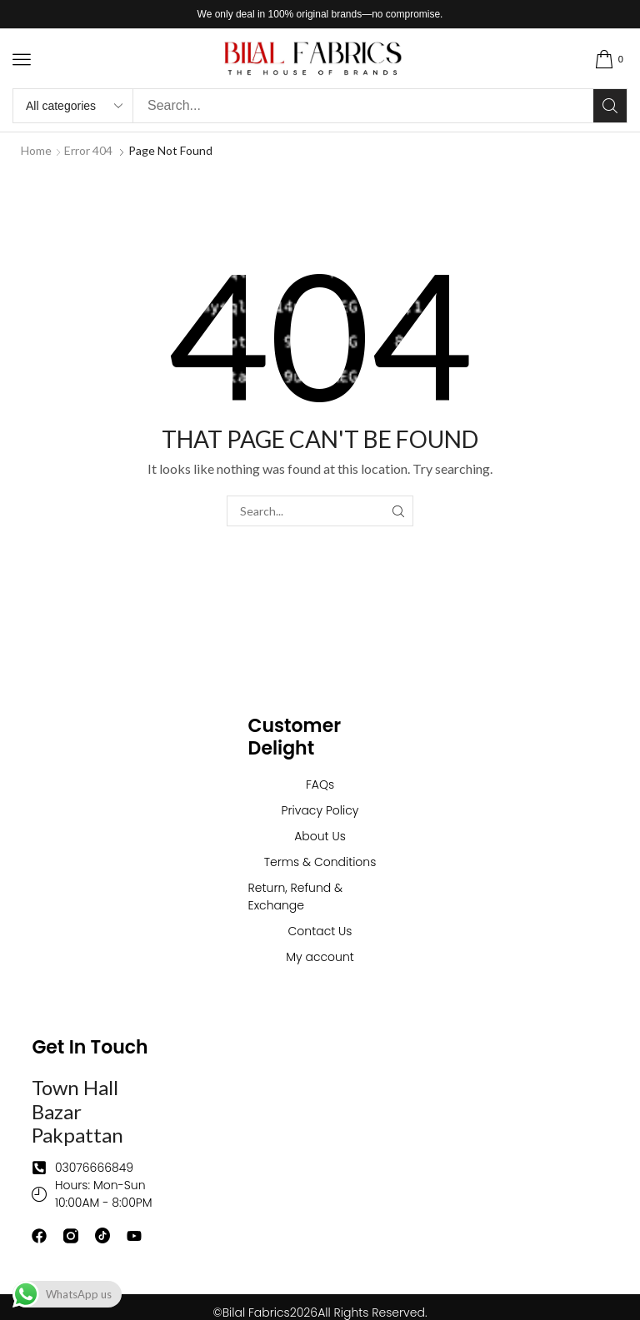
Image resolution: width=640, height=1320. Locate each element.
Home (36, 150)
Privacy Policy (320, 810)
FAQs (320, 784)
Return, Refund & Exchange (295, 896)
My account (320, 957)
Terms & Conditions (320, 862)
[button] (21, 59)
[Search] (610, 105)
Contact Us (320, 931)
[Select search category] (73, 105)
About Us (320, 836)
